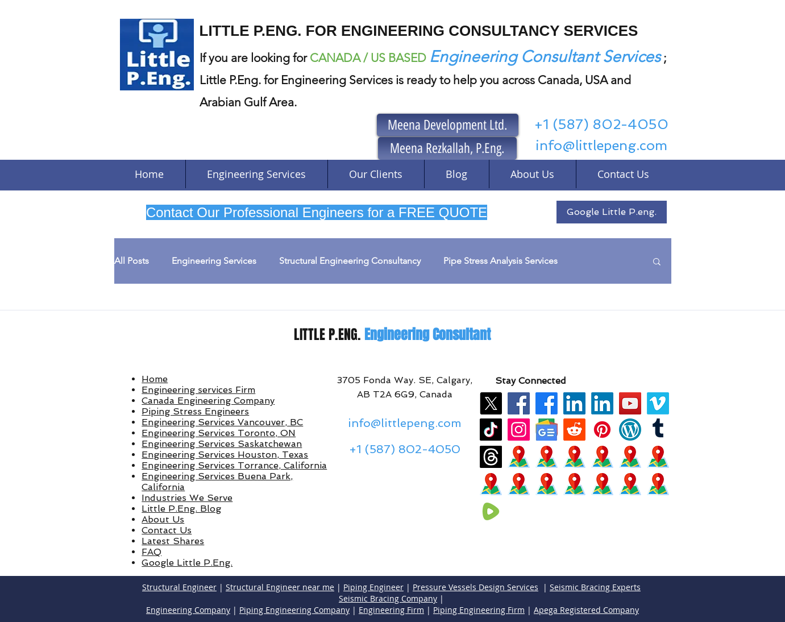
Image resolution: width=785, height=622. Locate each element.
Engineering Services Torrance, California (234, 465)
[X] (491, 403)
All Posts (131, 260)
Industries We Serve (187, 497)
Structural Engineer (179, 587)
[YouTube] (630, 403)
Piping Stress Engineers (195, 411)
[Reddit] (574, 429)
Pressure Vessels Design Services (475, 587)
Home (155, 379)
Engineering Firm (391, 609)
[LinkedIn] (574, 403)
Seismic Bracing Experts (595, 587)
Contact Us (167, 530)
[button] (656, 262)
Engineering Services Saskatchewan (222, 443)
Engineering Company (188, 609)
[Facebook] (519, 403)
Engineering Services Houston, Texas (225, 454)
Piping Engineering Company (294, 609)
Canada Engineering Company (208, 400)
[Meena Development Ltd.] (447, 125)
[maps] (519, 457)
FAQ (151, 551)
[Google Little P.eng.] (611, 212)
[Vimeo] (658, 403)
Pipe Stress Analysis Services (500, 260)
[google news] (546, 429)
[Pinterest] (602, 429)
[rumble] (491, 511)
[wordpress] (630, 429)
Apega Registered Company (586, 609)
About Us (163, 519)
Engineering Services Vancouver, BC (222, 422)
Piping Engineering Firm (479, 609)
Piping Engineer (373, 587)
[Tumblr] (658, 429)
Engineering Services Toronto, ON (219, 433)
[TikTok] (491, 429)
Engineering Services (214, 260)
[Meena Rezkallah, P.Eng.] (447, 148)
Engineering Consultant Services (545, 56)
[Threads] (491, 457)
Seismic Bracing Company (388, 598)
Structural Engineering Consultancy (350, 260)
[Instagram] (519, 429)
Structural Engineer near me (280, 587)
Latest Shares (173, 541)
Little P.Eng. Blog (181, 508)
